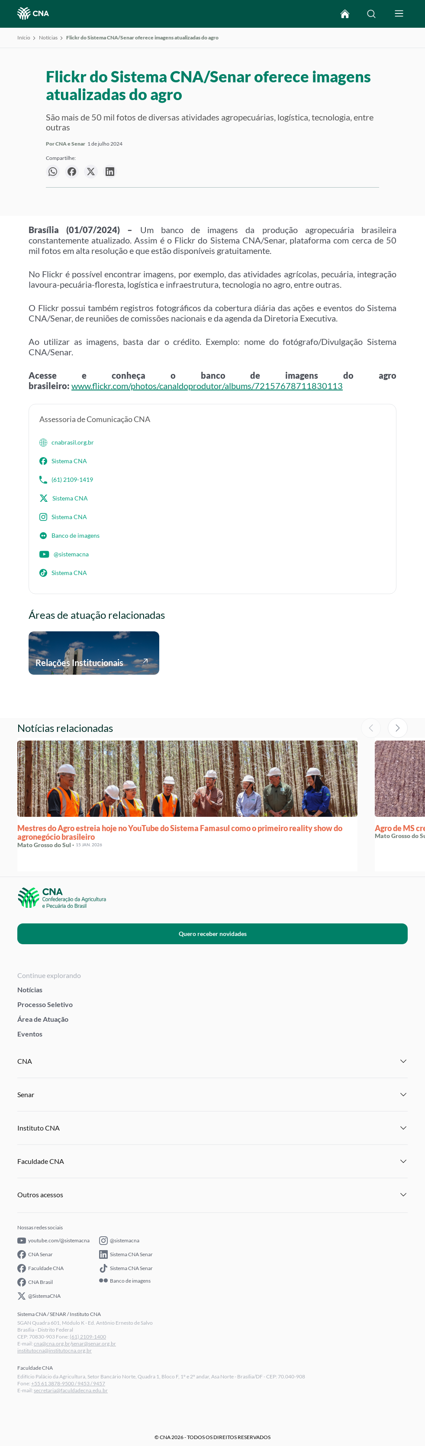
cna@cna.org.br (52, 1343)
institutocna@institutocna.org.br (54, 1350)
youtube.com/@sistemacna (53, 1240)
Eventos (29, 1034)
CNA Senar (35, 1254)
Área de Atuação (42, 1019)
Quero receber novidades (213, 933)
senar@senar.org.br (93, 1343)
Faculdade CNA (40, 1268)
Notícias (48, 37)
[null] (53, 172)
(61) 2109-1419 (66, 480)
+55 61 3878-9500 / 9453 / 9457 (68, 1383)
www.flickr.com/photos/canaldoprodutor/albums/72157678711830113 (207, 385)
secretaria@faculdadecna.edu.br (71, 1390)
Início (23, 37)
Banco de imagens (69, 535)
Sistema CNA (63, 461)
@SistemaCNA (39, 1296)
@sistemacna (64, 554)
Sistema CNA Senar (126, 1254)
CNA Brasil (35, 1282)
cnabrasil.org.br (66, 442)
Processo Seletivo (45, 1004)
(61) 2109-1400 (88, 1336)
